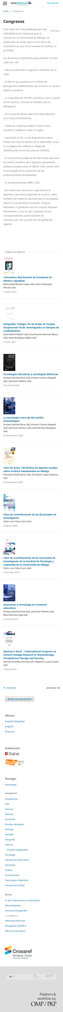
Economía (10, 819)
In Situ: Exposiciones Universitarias (22, 900)
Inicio (6, 11)
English (9, 726)
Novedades (10, 784)
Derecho (9, 814)
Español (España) (15, 721)
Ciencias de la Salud (14, 885)
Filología (9, 829)
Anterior (11, 687)
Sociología (10, 864)
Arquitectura (11, 798)
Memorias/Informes (15, 920)
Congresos (12, 915)
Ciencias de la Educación (17, 859)
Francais (9, 731)
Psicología (10, 854)
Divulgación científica (15, 925)
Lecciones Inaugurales (16, 910)
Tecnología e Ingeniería (16, 880)
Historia (9, 844)
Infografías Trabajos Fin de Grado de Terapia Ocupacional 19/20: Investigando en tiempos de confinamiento (31, 327)
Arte (7, 803)
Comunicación (12, 875)
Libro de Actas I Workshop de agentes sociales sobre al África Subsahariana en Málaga (30, 469)
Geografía (10, 839)
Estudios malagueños (17, 849)
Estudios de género (14, 824)
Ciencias (9, 809)
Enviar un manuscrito (19, 698)
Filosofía (9, 834)
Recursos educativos (15, 930)
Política (8, 870)
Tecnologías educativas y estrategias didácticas (30, 374)
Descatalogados (13, 905)
